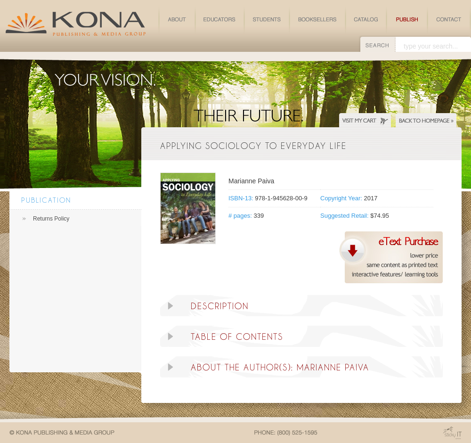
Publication (46, 200)
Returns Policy (51, 218)
